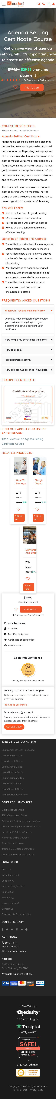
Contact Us (7, 908)
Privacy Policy (36, 1089)
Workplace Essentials (13, 809)
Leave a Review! (10, 903)
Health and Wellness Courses (17, 832)
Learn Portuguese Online (15, 794)
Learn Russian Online (12, 772)
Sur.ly (33, 1055)
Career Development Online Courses (21, 826)
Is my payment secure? (18, 359)
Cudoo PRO (8, 880)
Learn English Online (12, 755)
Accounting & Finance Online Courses (21, 821)
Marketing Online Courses (15, 837)
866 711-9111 (9, 942)
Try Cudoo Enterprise (15, 704)
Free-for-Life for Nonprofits (16, 914)
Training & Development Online (18, 848)
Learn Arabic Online (12, 766)
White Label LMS (10, 875)
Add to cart (18, 518)
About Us (6, 869)
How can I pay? (13, 349)
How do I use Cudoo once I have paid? (27, 369)
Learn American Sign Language (18, 749)
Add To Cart (32, 87)
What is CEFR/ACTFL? (13, 886)
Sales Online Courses (13, 843)
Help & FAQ (8, 897)
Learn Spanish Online (12, 789)
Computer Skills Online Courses (18, 854)
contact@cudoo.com (14, 951)
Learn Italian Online (11, 783)
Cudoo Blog (8, 891)
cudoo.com (28, 1048)
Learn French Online (12, 761)
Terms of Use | (20, 1089)
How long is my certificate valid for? (26, 339)
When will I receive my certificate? (25, 310)
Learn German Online (13, 777)
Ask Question (14, 726)
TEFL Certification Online (14, 815)
